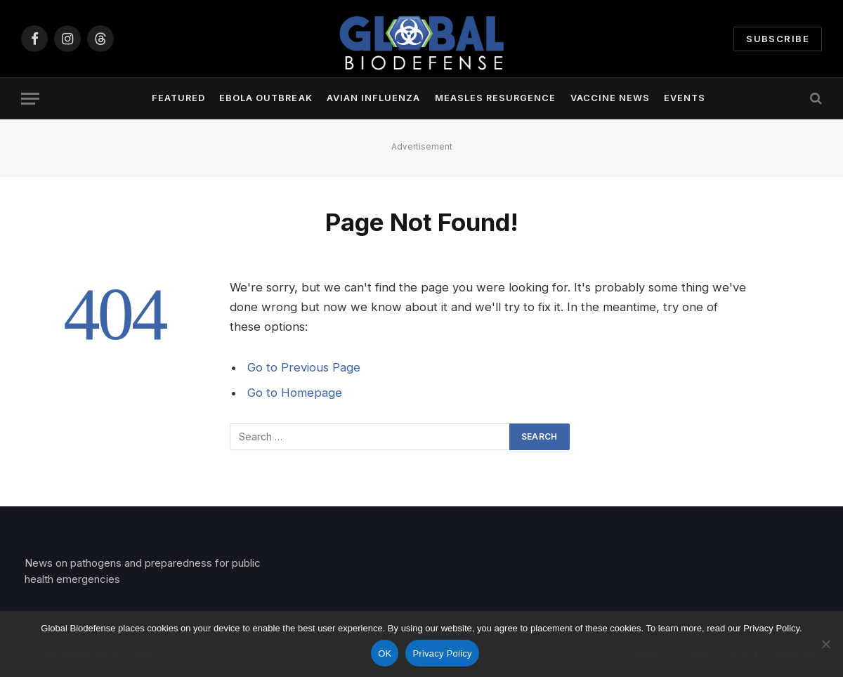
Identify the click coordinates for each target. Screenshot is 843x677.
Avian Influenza (373, 98)
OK (384, 653)
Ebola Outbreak (265, 98)
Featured (178, 98)
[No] (825, 644)
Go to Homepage (294, 393)
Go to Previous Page (303, 367)
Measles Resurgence (495, 98)
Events (684, 98)
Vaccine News (610, 98)
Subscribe (777, 38)
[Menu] (30, 98)
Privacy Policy (441, 653)
